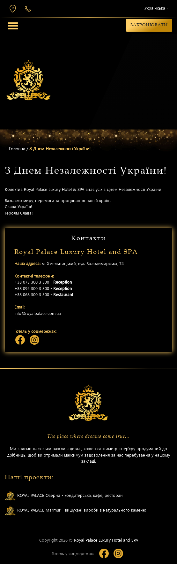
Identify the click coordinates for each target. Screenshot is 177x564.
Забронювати (149, 24)
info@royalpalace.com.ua (37, 313)
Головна (17, 148)
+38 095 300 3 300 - (43, 288)
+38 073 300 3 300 (28, 9)
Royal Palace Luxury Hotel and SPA (106, 540)
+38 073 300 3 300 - (43, 282)
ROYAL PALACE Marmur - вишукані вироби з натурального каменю (75, 510)
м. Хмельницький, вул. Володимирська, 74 (13, 8)
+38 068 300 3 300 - (43, 294)
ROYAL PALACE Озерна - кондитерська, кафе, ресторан (64, 496)
